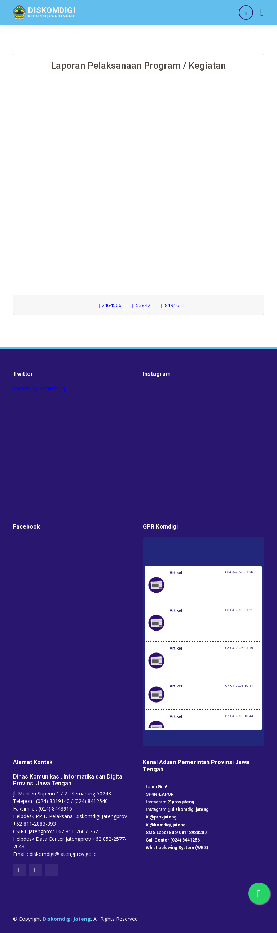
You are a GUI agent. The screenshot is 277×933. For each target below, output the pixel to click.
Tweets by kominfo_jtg (39, 388)
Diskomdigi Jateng (67, 918)
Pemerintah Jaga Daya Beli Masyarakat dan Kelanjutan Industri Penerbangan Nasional (214, 588)
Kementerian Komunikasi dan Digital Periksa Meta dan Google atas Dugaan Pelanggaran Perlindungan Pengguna (213, 626)
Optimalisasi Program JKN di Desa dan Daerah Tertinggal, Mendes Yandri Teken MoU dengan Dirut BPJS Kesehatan (215, 664)
